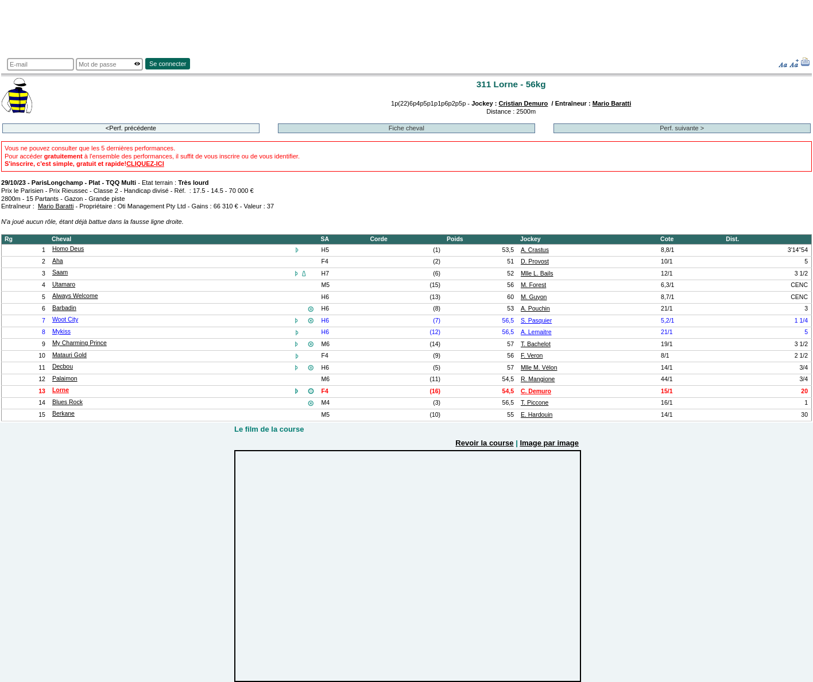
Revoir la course (484, 443)
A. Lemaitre (536, 332)
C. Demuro (536, 391)
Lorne (60, 390)
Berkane (63, 413)
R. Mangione (538, 379)
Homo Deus (68, 249)
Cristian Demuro (523, 103)
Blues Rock (67, 402)
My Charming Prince (79, 343)
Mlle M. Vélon (539, 368)
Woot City (65, 319)
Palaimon (65, 378)
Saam (60, 272)
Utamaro (63, 284)
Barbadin (64, 308)
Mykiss (61, 331)
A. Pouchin (535, 308)
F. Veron (532, 355)
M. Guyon (534, 297)
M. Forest (533, 285)
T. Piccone (534, 403)
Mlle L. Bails (537, 273)
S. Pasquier (536, 320)
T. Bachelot (536, 344)
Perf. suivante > (682, 128)
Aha (57, 261)
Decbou (62, 366)
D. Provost (535, 261)
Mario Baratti (612, 103)
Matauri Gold (69, 355)
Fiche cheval (406, 128)
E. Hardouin (536, 415)
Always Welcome (75, 296)
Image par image (549, 443)
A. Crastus (535, 250)
